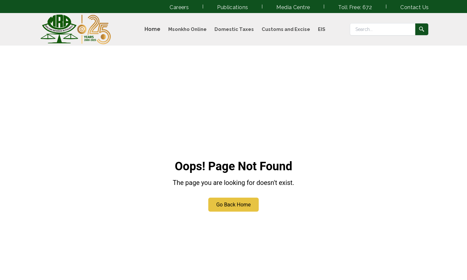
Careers (179, 7)
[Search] (382, 29)
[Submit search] (421, 29)
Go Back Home (233, 205)
